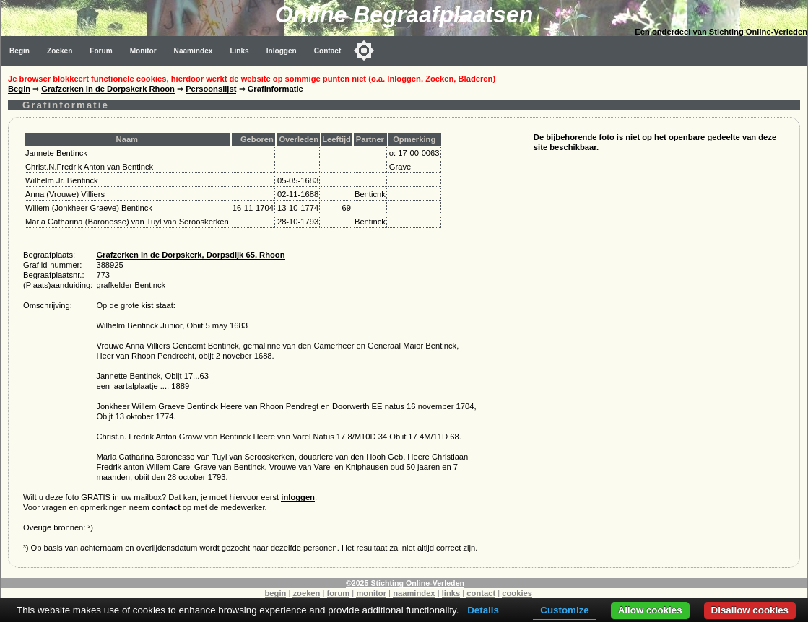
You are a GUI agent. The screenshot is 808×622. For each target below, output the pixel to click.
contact (166, 507)
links (451, 593)
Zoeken (59, 51)
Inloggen (281, 51)
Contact (328, 51)
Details (483, 610)
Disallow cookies (750, 610)
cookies (517, 593)
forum (338, 593)
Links (239, 51)
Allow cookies (650, 610)
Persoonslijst (211, 88)
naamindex (414, 593)
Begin (19, 51)
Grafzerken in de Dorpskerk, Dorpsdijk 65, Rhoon (190, 254)
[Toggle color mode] (363, 50)
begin (276, 593)
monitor (371, 593)
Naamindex (193, 51)
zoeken (306, 593)
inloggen (298, 497)
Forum (101, 51)
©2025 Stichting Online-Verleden (405, 583)
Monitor (143, 51)
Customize (564, 610)
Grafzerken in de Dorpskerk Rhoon (108, 88)
